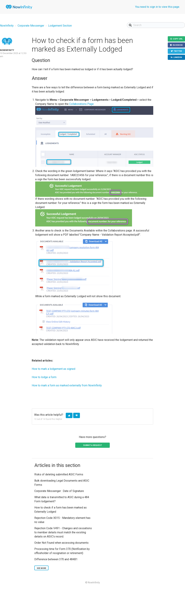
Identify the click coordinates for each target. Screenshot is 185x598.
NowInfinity (7, 25)
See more (41, 568)
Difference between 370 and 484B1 (55, 559)
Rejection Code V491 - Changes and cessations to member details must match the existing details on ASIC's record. (63, 532)
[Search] (156, 25)
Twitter (178, 51)
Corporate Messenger (31, 25)
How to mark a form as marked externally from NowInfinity (67, 385)
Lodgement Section (60, 25)
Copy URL (178, 39)
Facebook (178, 45)
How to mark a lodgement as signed (53, 368)
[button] (69, 415)
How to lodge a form (44, 377)
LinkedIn (177, 57)
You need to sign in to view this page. (157, 6)
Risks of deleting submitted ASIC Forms (58, 474)
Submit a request (92, 445)
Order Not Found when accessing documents (61, 542)
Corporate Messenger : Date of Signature (59, 491)
